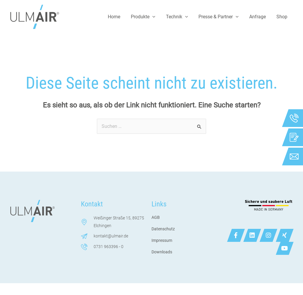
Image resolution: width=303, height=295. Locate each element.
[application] (158, 16)
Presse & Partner (221, 16)
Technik (181, 16)
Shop (282, 16)
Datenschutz (163, 228)
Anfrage (259, 16)
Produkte (148, 16)
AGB (156, 217)
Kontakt (92, 204)
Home (120, 16)
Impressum (162, 240)
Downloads (162, 252)
